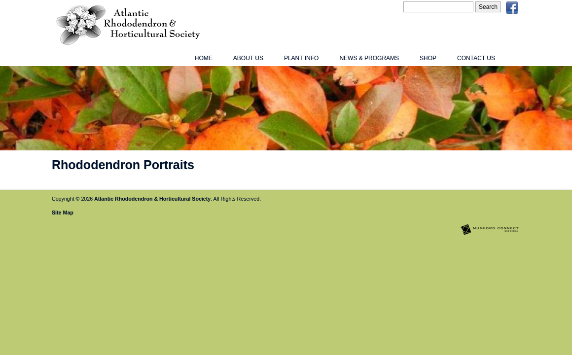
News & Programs (369, 58)
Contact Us (476, 58)
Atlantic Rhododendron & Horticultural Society (152, 199)
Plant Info (301, 58)
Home (204, 58)
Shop (428, 58)
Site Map (62, 212)
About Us (248, 58)
